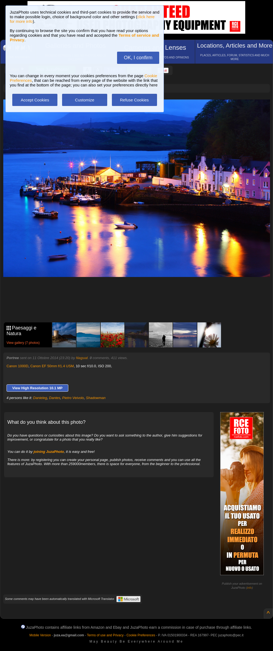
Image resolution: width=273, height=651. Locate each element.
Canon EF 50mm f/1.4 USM (52, 366)
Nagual (82, 358)
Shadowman (96, 398)
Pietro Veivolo (73, 398)
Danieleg (40, 398)
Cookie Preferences (141, 635)
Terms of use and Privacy (105, 635)
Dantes (54, 398)
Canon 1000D (17, 366)
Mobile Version (40, 635)
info (249, 587)
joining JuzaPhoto (48, 452)
